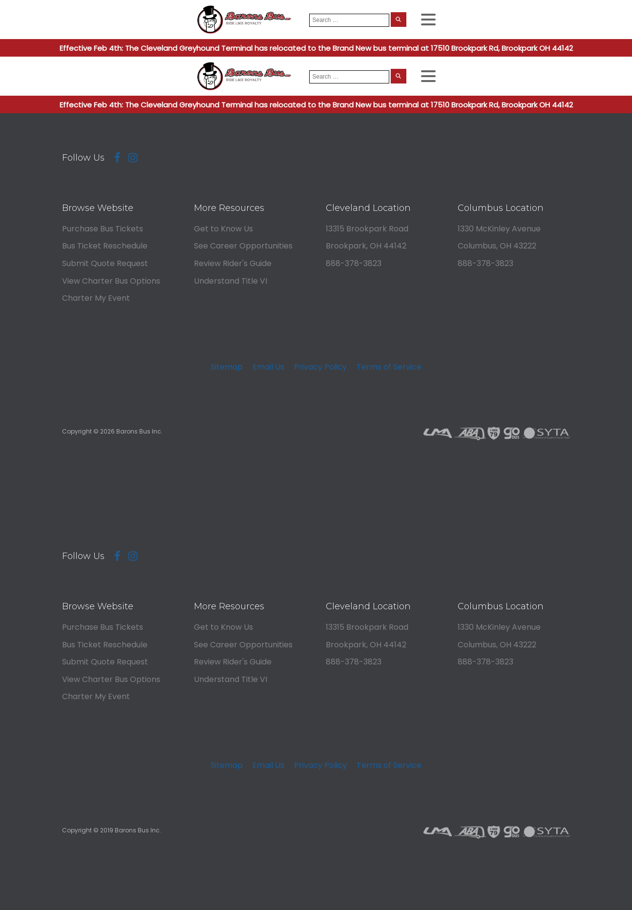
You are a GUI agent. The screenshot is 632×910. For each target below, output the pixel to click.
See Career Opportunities (243, 245)
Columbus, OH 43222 (497, 245)
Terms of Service (389, 366)
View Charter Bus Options (111, 281)
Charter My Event (96, 298)
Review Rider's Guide (233, 263)
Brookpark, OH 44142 (366, 245)
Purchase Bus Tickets (102, 228)
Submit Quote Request (105, 263)
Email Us (268, 366)
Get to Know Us (223, 228)
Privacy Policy (320, 366)
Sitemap (227, 366)
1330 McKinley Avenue (499, 228)
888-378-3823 (353, 263)
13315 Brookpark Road (367, 228)
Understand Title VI (230, 281)
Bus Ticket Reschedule (104, 245)
